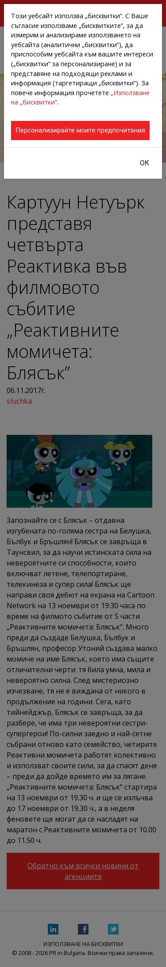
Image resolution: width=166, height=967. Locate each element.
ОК (144, 163)
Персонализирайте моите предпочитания (80, 130)
